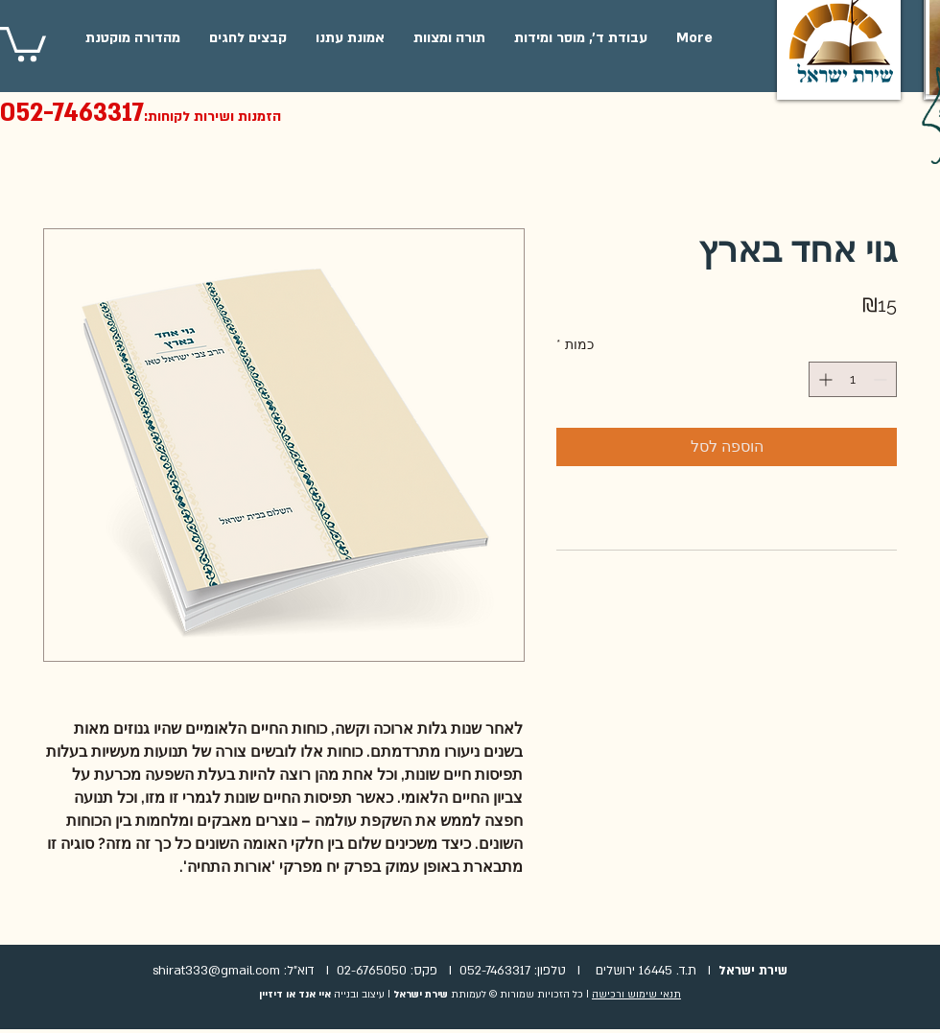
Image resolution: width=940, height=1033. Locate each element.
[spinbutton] (852, 379)
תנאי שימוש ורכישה (636, 994)
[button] (23, 42)
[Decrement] (882, 379)
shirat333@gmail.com (216, 970)
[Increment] (823, 379)
